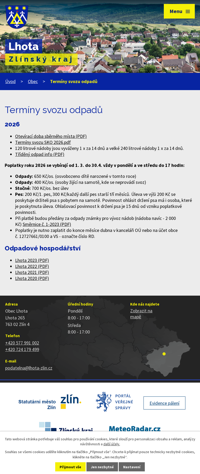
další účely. (111, 444)
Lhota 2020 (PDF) (32, 278)
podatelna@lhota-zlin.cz (28, 368)
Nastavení (131, 467)
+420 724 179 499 (22, 349)
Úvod (10, 81)
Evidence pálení (164, 403)
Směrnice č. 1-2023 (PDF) (47, 224)
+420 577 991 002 (22, 343)
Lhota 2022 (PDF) (32, 266)
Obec (33, 81)
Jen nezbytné (102, 467)
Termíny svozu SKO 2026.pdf (43, 142)
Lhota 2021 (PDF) (32, 272)
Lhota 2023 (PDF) (32, 260)
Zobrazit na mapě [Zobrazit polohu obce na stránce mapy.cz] (141, 314)
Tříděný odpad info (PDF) (39, 154)
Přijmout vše (70, 467)
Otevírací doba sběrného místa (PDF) (51, 136)
